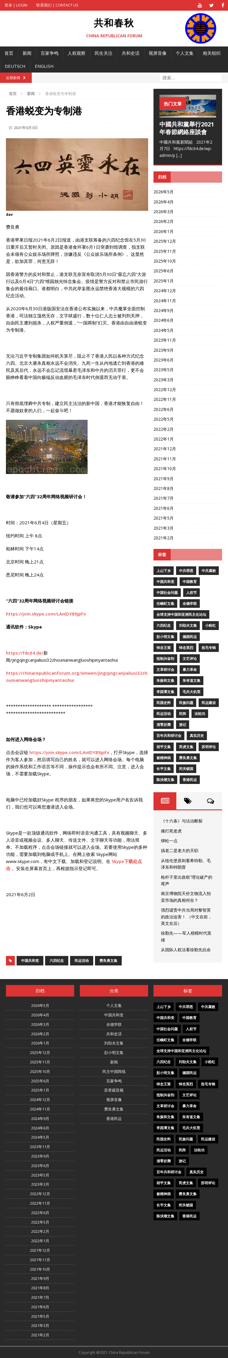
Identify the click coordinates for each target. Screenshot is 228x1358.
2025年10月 (164, 260)
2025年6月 (163, 271)
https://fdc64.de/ (24, 652)
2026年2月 (163, 221)
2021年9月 (163, 478)
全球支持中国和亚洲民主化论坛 (181, 614)
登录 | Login (15, 5)
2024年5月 (163, 330)
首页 (8, 53)
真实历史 (197, 735)
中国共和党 (30, 960)
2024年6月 (163, 320)
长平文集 (163, 768)
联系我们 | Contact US (57, 5)
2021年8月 (163, 488)
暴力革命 (190, 669)
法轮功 (199, 713)
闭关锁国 (186, 768)
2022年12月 (164, 389)
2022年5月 (163, 419)
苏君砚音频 (114, 1090)
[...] (179, 155)
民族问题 (186, 702)
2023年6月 (163, 359)
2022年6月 (163, 409)
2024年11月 (164, 300)
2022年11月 (164, 399)
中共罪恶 (186, 570)
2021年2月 (163, 537)
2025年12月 (164, 241)
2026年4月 (163, 201)
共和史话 (131, 53)
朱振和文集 (165, 680)
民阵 (182, 713)
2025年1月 (163, 280)
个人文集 (185, 53)
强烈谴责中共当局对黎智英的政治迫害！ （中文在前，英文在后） (186, 916)
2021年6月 (163, 508)
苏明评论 (209, 746)
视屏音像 (158, 53)
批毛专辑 (209, 647)
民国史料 (163, 702)
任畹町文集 (165, 603)
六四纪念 (57, 960)
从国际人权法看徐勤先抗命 (186, 949)
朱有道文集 (191, 680)
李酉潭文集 (165, 691)
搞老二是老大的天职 (179, 850)
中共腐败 (209, 570)
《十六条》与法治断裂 (181, 820)
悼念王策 (163, 647)
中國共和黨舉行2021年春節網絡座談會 (186, 128)
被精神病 (163, 757)
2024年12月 (164, 290)
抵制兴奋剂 (165, 658)
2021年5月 (163, 517)
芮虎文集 (186, 746)
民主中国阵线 (114, 1071)
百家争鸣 (49, 53)
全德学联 (190, 603)
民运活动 (82, 960)
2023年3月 (163, 379)
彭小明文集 (165, 636)
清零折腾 (163, 724)
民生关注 (104, 53)
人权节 (191, 592)
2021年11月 (164, 458)
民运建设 (209, 702)
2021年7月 (163, 498)
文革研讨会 (165, 669)
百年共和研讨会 (168, 735)
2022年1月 (163, 438)
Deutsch (15, 66)
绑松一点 (169, 840)
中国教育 (190, 581)
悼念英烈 (186, 647)
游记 (182, 724)
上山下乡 (163, 570)
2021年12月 (164, 448)
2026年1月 (163, 231)
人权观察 (77, 53)
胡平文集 (163, 746)
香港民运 (190, 779)
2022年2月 (163, 429)
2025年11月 (164, 251)
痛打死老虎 (171, 830)
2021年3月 (163, 528)
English (44, 66)
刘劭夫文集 (188, 625)
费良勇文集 (108, 960)
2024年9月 (163, 310)
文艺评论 (190, 658)
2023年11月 (164, 340)
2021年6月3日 (26, 127)
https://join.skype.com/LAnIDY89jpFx (46, 613)
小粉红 (210, 625)
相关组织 (212, 53)
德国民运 (190, 636)
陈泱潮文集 (165, 779)
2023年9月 (163, 350)
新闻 (27, 53)
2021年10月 (164, 468)
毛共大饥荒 (191, 691)
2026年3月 (163, 211)
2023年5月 (163, 369)
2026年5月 (163, 191)
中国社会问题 (167, 592)
